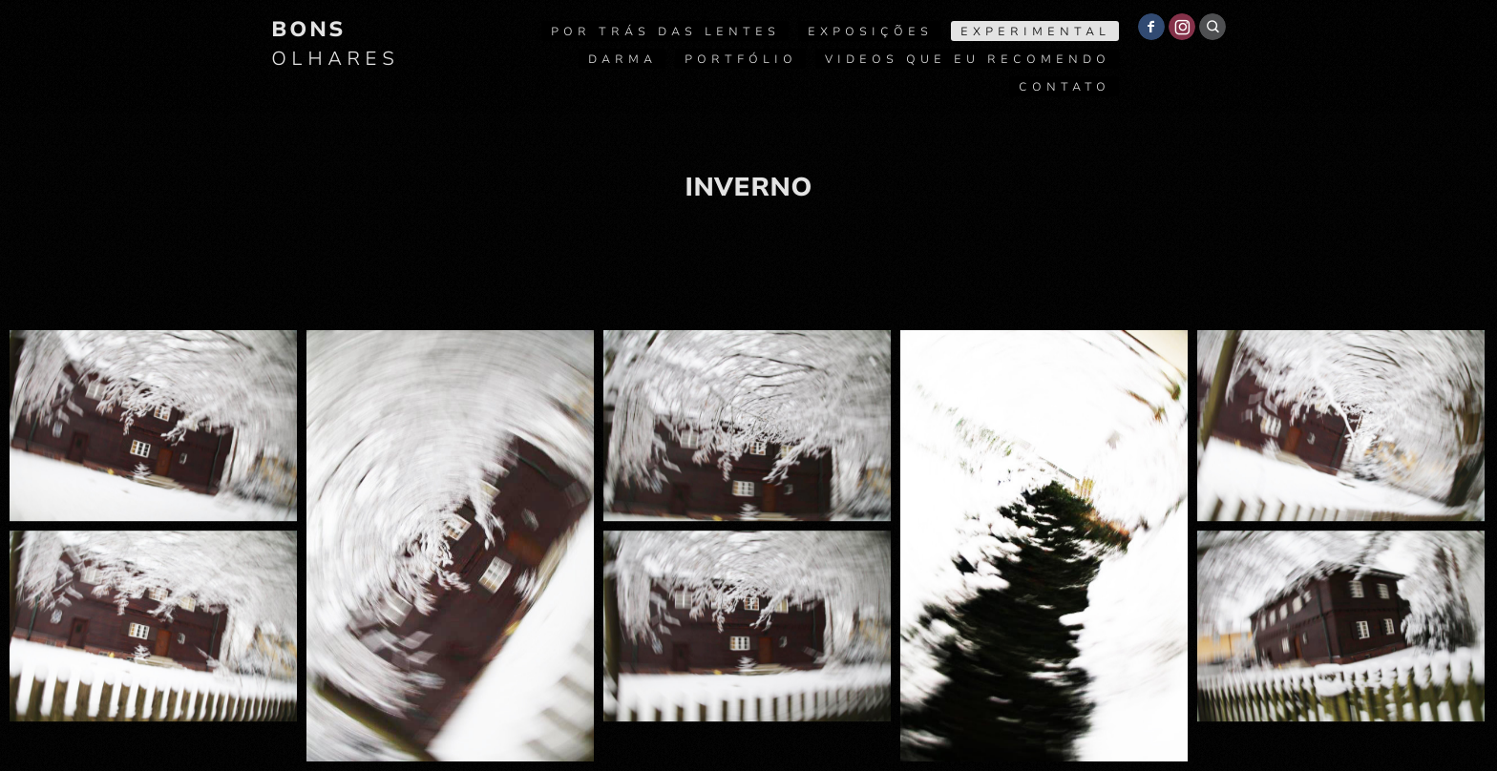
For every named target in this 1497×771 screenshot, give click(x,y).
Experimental (1035, 31)
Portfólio (741, 59)
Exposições (870, 31)
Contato (1064, 86)
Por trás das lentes (665, 31)
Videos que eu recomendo (967, 59)
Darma (622, 59)
